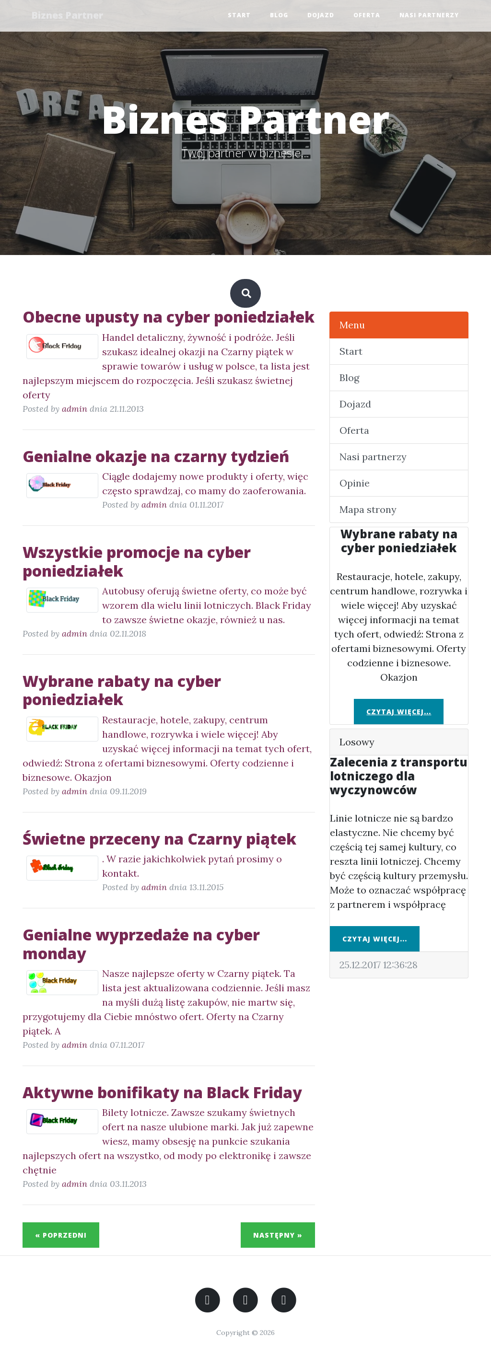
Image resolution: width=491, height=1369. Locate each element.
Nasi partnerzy (429, 16)
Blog (279, 16)
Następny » (278, 1235)
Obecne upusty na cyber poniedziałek (169, 316)
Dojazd (320, 16)
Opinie (354, 483)
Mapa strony (368, 509)
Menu (352, 325)
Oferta (366, 16)
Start (239, 16)
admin (74, 408)
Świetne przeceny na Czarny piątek (159, 838)
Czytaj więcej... (398, 711)
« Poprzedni (61, 1235)
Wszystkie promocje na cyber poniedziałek (137, 561)
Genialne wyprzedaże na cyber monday (141, 943)
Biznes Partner (68, 15)
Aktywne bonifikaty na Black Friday (162, 1092)
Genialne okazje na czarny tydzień (156, 456)
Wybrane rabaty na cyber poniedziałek (122, 690)
